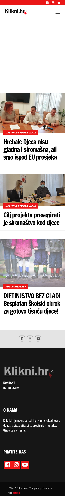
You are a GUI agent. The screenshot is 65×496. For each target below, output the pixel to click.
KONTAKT (9, 382)
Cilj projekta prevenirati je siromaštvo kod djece (31, 218)
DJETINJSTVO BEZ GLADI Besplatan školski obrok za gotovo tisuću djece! (31, 303)
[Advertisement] (32, 53)
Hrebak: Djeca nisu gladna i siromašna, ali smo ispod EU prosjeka (30, 149)
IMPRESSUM (11, 388)
